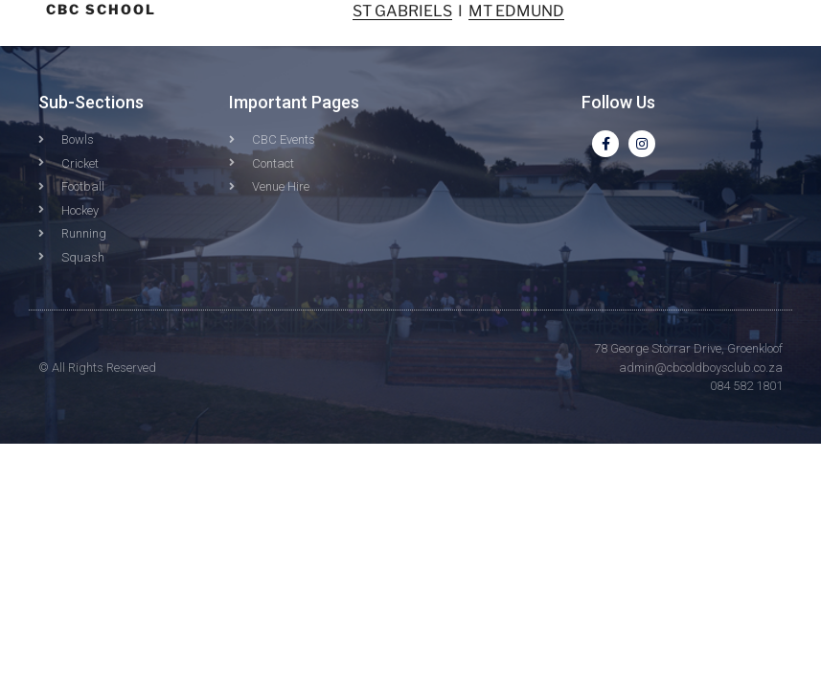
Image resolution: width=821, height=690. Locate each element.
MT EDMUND (516, 11)
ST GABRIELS (402, 11)
